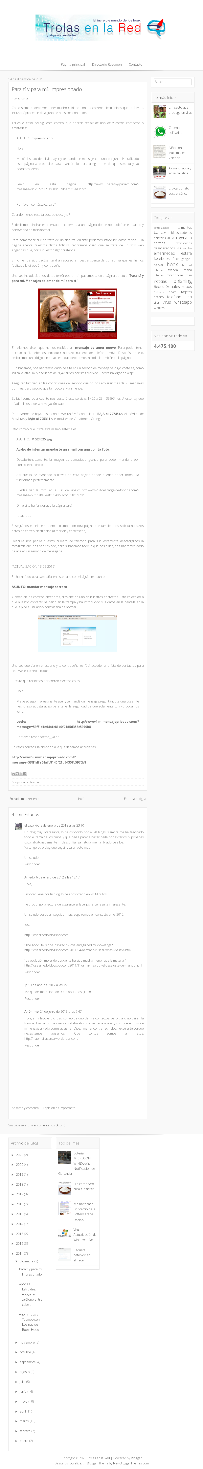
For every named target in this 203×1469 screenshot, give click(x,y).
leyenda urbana (179, 270)
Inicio (81, 799)
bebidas (173, 232)
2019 (20, 1174)
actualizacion (161, 227)
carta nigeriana (178, 237)
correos (159, 243)
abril (23, 1411)
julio (23, 1382)
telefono (35, 782)
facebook (162, 258)
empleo (187, 248)
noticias (160, 281)
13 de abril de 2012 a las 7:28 (48, 985)
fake (176, 258)
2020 (20, 1164)
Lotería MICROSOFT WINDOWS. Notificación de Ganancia (76, 1163)
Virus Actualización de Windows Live (85, 1234)
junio (23, 1391)
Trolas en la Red (98, 1458)
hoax (172, 264)
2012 (20, 1243)
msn (26, 782)
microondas (175, 275)
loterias (159, 275)
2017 (20, 1194)
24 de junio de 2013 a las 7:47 (61, 1011)
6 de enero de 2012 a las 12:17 (58, 877)
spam (172, 292)
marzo (25, 1421)
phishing (182, 280)
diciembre (27, 1261)
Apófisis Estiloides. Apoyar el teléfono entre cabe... (30, 1294)
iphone (158, 270)
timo (188, 296)
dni (179, 248)
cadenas (186, 232)
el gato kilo (31, 825)
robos (187, 286)
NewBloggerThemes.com (131, 1463)
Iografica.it (76, 1463)
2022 (20, 1155)
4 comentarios (20, 98)
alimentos (185, 227)
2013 (20, 1234)
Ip (25, 985)
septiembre (28, 1362)
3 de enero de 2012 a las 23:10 (62, 825)
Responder (32, 864)
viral (156, 302)
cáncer (159, 238)
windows (159, 308)
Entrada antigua (135, 799)
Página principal (73, 64)
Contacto (135, 64)
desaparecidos (164, 248)
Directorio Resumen (107, 64)
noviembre (27, 1342)
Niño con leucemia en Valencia (177, 153)
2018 (20, 1184)
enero (24, 1441)
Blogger (136, 1458)
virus (167, 302)
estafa (186, 253)
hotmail (187, 265)
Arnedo (29, 877)
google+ (186, 259)
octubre (26, 1352)
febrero (25, 1431)
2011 (20, 1253)
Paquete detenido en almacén (82, 1255)
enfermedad (164, 253)
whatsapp (183, 302)
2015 (20, 1214)
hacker (158, 265)
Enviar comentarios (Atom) (46, 1125)
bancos (160, 232)
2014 (20, 1224)
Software (159, 292)
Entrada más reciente (24, 799)
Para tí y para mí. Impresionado (47, 89)
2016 (20, 1204)
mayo (24, 1401)
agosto (25, 1372)
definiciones (184, 243)
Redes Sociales (167, 286)
